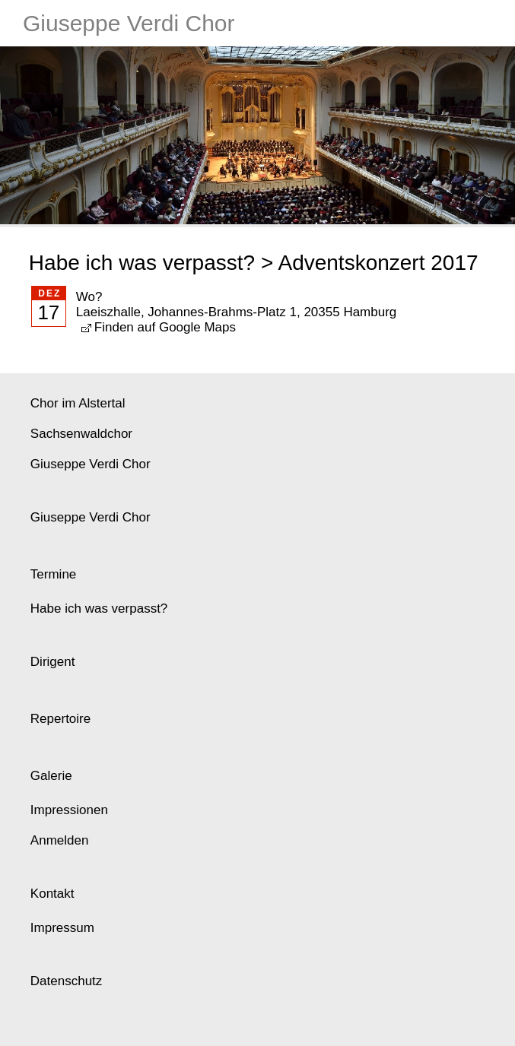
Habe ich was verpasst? (142, 262)
